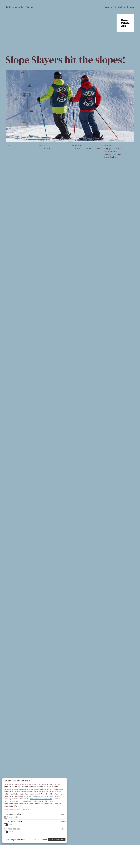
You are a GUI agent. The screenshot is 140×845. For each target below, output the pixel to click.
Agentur (109, 7)
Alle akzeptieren (57, 840)
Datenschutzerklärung (12, 810)
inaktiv (11, 824)
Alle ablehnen (41, 840)
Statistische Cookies (13, 821)
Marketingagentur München (20, 7)
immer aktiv (13, 817)
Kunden (130, 7)
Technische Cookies (12, 814)
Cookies (15, 789)
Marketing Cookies (12, 829)
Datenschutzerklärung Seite (41, 799)
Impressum (25, 810)
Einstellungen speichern (14, 840)
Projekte (120, 7)
